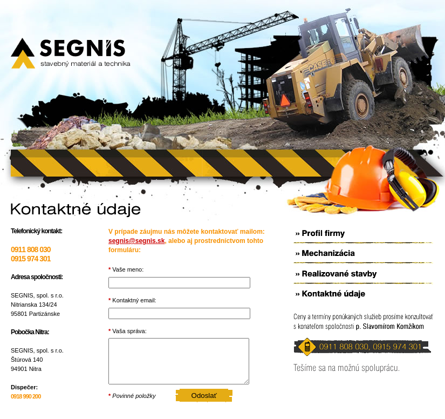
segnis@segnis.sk (136, 241)
